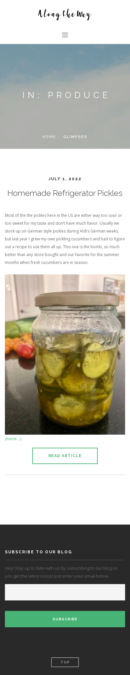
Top (65, 662)
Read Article (65, 456)
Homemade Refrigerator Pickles (65, 193)
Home (49, 137)
